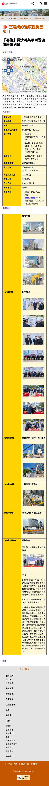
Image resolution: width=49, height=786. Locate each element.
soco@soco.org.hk (33, 198)
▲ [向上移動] (8, 67)
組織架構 (9, 683)
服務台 (8, 726)
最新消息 (9, 688)
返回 (4, 661)
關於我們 (9, 676)
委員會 (8, 715)
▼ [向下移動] (8, 73)
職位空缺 (9, 733)
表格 (8, 737)
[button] (33, 3)
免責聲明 (34, 764)
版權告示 (16, 764)
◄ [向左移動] (5, 70)
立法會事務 (10, 705)
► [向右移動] (11, 70)
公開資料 (9, 748)
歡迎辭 (8, 680)
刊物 (8, 721)
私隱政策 (25, 764)
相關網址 (9, 751)
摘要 (8, 710)
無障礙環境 (10, 740)
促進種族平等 (11, 744)
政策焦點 (9, 699)
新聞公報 (9, 694)
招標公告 (9, 730)
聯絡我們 (9, 756)
